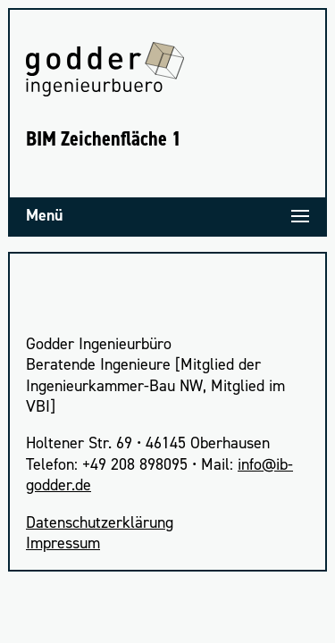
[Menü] (167, 215)
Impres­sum (63, 543)
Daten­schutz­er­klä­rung (99, 522)
